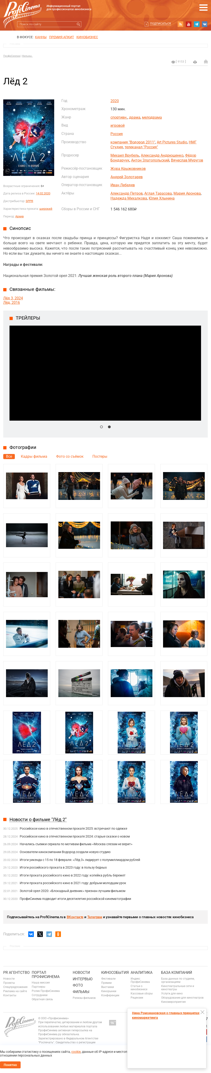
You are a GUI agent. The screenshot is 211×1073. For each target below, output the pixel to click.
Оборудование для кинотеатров (182, 997)
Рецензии (137, 997)
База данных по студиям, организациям (178, 980)
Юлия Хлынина (162, 198)
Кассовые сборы (142, 993)
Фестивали (108, 978)
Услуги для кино (172, 993)
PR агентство (16, 972)
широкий (45, 208)
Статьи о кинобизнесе (139, 987)
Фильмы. (27, 55)
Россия (116, 134)
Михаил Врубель (124, 155)
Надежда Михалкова (128, 198)
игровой (117, 125)
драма (134, 117)
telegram (196, 24)
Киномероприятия (173, 1001)
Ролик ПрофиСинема (46, 991)
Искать (78, 24)
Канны (41, 37)
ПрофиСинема (11, 55)
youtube (188, 24)
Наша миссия (41, 982)
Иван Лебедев (122, 185)
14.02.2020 (43, 193)
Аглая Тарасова (158, 193)
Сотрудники (39, 995)
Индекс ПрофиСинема (140, 980)
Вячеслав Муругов (187, 160)
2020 (114, 101)
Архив (19, 216)
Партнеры (38, 986)
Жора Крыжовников (128, 168)
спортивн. (118, 117)
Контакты (9, 995)
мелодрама (152, 117)
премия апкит (61, 37)
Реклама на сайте (15, 991)
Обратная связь (42, 999)
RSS (180, 24)
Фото (78, 985)
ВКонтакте (75, 917)
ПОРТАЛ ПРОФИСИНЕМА (46, 974)
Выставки (107, 987)
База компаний (176, 972)
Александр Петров (126, 193)
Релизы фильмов (84, 998)
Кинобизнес (87, 37)
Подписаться (160, 23)
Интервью (82, 979)
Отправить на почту (206, 61)
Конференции (110, 995)
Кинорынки (108, 991)
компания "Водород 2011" (132, 142)
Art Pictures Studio (172, 142)
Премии (106, 982)
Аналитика (141, 972)
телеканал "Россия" (141, 147)
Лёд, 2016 (11, 302)
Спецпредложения (15, 987)
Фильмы (81, 992)
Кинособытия (115, 972)
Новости (9, 978)
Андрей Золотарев (126, 177)
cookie (76, 1052)
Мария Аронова (187, 193)
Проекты (9, 982)
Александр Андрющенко (162, 155)
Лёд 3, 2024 (13, 298)
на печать (195, 62)
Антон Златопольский (150, 160)
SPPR (29, 201)
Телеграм (94, 917)
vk (204, 24)
